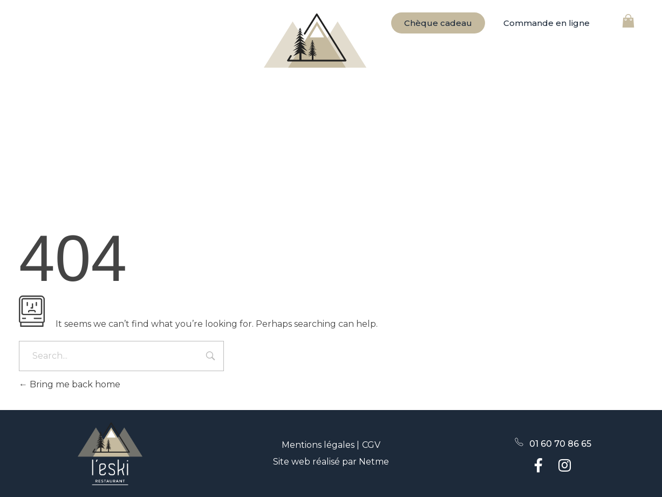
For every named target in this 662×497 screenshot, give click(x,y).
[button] (546, 22)
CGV (371, 445)
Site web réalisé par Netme (331, 461)
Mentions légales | (320, 445)
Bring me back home (69, 384)
